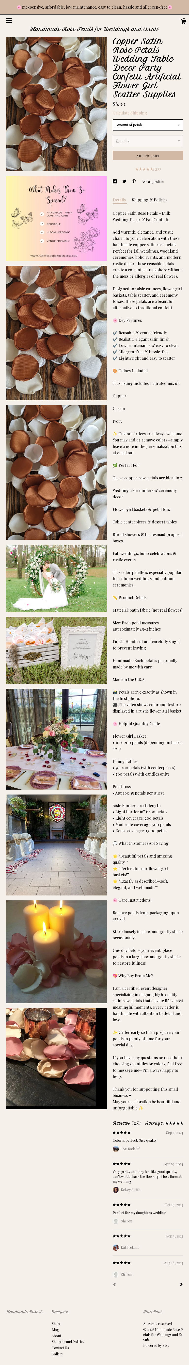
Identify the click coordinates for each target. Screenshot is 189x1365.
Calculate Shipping (130, 112)
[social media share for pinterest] (134, 181)
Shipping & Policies (149, 199)
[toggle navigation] (9, 20)
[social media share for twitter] (124, 181)
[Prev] (114, 1285)
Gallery (57, 1354)
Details (120, 199)
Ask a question (153, 181)
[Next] (181, 1285)
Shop (56, 1323)
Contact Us (60, 1348)
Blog (55, 1329)
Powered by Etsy (156, 1345)
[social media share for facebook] (115, 181)
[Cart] (183, 22)
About (56, 1335)
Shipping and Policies (68, 1341)
